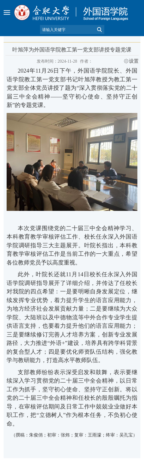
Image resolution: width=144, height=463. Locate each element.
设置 (134, 61)
